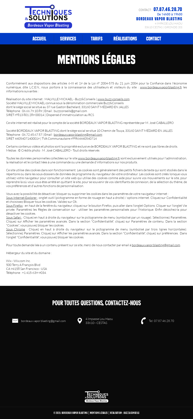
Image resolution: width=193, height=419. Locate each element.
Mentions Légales (99, 412)
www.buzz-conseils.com (113, 99)
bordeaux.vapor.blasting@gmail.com (78, 135)
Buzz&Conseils (131, 412)
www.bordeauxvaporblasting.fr (161, 87)
